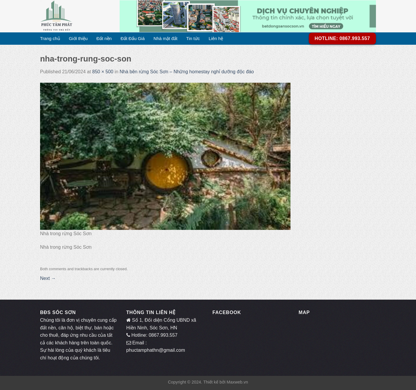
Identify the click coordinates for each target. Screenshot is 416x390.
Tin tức (193, 38)
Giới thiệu (78, 38)
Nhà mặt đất (165, 38)
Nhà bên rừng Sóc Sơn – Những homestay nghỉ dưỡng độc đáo (187, 71)
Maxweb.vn (237, 382)
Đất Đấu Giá (132, 38)
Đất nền (104, 38)
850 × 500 (102, 71)
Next (48, 278)
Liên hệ (216, 38)
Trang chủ (50, 38)
